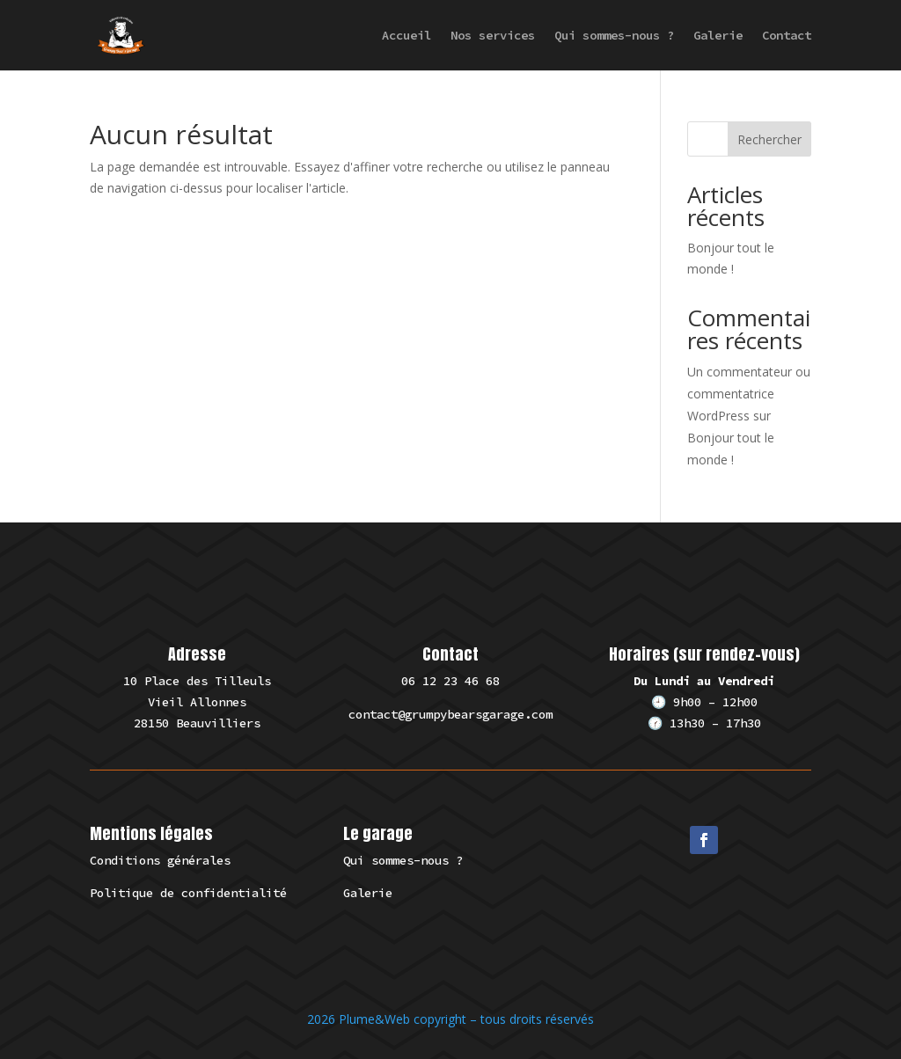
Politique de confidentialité (188, 893)
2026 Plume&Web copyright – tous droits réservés (450, 1019)
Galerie (718, 36)
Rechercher (769, 139)
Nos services (492, 36)
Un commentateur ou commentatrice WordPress (748, 393)
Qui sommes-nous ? (614, 36)
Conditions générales (160, 860)
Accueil (406, 36)
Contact (786, 36)
